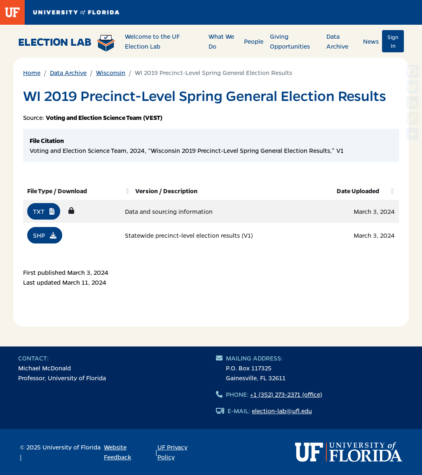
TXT (43, 211)
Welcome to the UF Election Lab (152, 41)
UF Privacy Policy (172, 452)
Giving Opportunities (290, 41)
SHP (44, 235)
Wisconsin (110, 72)
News (371, 41)
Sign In (393, 41)
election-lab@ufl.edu (282, 411)
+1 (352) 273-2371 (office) (286, 394)
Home (31, 72)
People (253, 41)
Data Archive (337, 41)
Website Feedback (117, 452)
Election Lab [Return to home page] (66, 43)
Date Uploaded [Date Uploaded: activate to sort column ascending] (358, 191)
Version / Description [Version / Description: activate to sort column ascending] (166, 191)
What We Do (221, 41)
